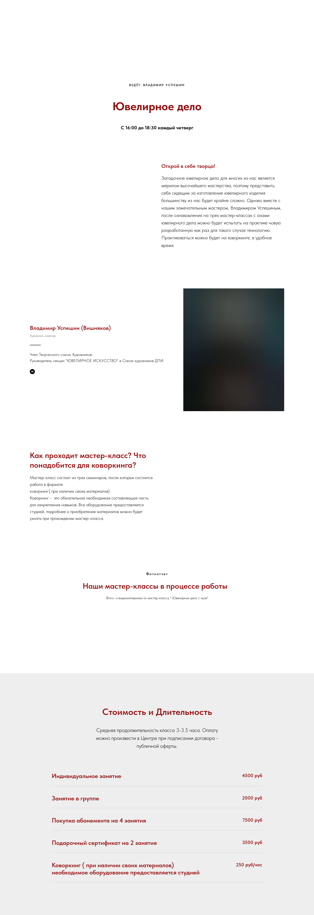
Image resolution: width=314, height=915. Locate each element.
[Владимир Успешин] (32, 371)
